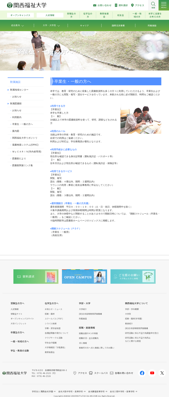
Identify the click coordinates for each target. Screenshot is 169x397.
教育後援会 (104, 15)
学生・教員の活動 (20, 350)
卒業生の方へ (17, 332)
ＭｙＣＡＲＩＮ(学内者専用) (26, 151)
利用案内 (16, 117)
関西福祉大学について (136, 303)
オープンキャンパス (20, 15)
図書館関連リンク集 (22, 165)
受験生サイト (16, 313)
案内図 (15, 131)
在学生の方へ (52, 303)
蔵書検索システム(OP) (25, 144)
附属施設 (83, 318)
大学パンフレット (18, 323)
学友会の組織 (51, 342)
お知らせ (16, 96)
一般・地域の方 (137, 15)
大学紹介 (83, 309)
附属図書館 (16, 103)
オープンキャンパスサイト (22, 318)
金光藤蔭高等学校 (96, 391)
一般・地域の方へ (20, 341)
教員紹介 (129, 323)
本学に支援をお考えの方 (155, 15)
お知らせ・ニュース (53, 309)
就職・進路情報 (87, 327)
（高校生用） (57, 235)
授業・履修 (50, 313)
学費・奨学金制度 (52, 328)
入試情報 (49, 15)
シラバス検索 (51, 323)
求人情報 (83, 343)
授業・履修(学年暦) (133, 318)
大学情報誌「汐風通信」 (55, 347)
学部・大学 (84, 303)
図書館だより (19, 158)
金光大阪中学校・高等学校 (70, 391)
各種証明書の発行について (56, 333)
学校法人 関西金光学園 (42, 391)
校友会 (120, 15)
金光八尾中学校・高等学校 (122, 391)
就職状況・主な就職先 (89, 338)
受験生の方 (71, 15)
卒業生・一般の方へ (22, 124)
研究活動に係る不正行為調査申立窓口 (141, 333)
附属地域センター (19, 89)
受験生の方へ (17, 303)
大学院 (128, 313)
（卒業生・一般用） (60, 232)
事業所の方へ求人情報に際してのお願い (96, 347)
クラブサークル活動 (53, 337)
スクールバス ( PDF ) (54, 318)
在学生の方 (87, 15)
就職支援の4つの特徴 (88, 333)
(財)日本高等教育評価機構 (90, 313)
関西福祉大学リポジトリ (24, 138)
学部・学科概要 (132, 309)
